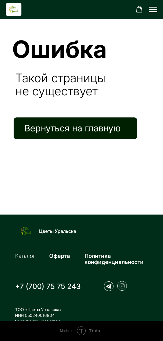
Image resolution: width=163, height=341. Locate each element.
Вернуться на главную (72, 128)
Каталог (25, 256)
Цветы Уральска (57, 231)
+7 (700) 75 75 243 (48, 286)
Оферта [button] (59, 256)
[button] (139, 9)
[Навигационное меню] (153, 10)
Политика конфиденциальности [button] (114, 259)
